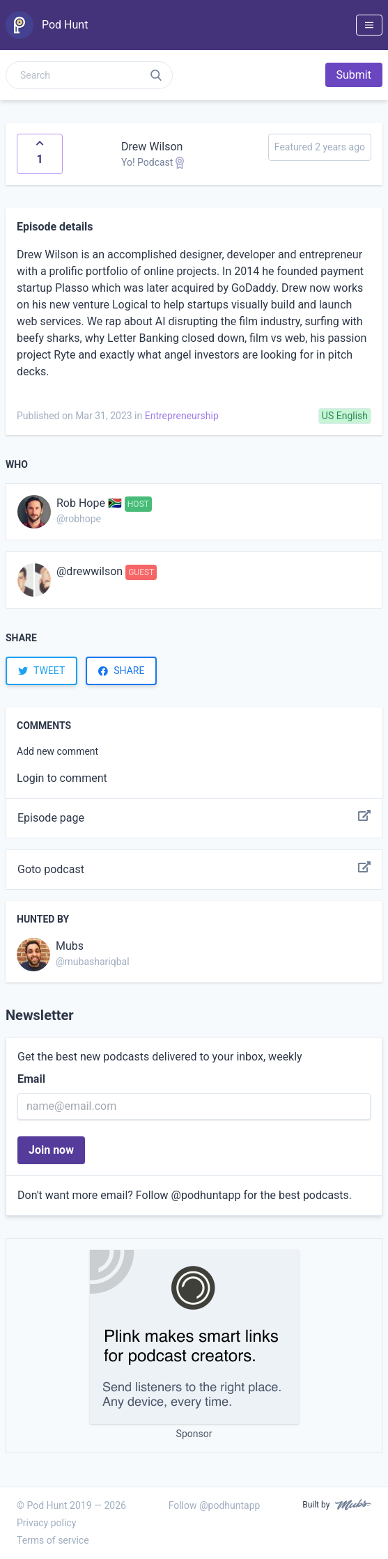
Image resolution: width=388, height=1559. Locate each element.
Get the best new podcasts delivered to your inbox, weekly (159, 1056)
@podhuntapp (206, 1195)
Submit (353, 74)
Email (31, 1079)
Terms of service (53, 1540)
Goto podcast (194, 869)
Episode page (194, 818)
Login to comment (62, 778)
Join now (51, 1150)
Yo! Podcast (152, 162)
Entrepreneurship (182, 415)
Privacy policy (46, 1522)
